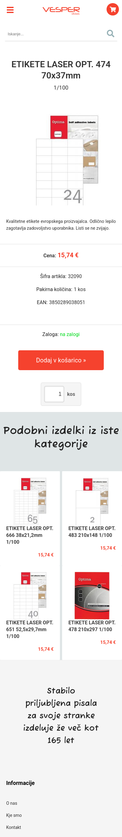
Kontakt (13, 827)
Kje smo (14, 815)
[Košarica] (113, 9)
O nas (11, 803)
